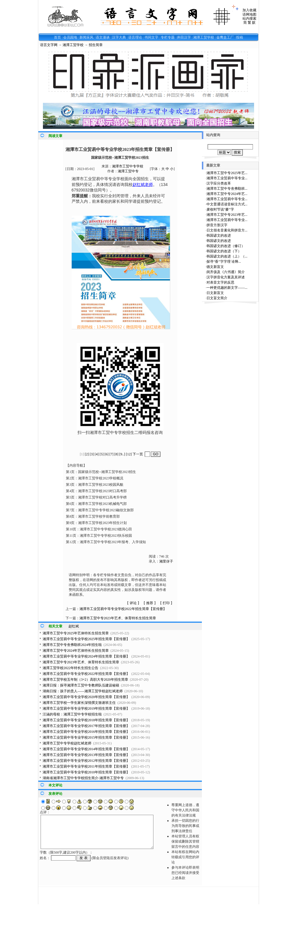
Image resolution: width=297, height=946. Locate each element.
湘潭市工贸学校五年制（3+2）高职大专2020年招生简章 (85, 679)
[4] (97, 454)
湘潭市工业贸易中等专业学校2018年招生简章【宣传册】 (86, 720)
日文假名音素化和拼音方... (227, 230)
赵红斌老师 (143, 184)
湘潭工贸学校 (203, 37)
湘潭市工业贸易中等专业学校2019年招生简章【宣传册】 (86, 708)
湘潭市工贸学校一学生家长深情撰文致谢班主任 (79, 703)
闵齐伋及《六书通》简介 (226, 272)
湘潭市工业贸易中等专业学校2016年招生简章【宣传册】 (86, 732)
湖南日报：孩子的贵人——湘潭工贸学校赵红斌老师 (83, 691)
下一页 (138, 454)
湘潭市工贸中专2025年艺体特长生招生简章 (76, 633)
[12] (129, 454)
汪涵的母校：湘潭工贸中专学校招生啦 (72, 714)
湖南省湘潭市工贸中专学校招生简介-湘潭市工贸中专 (83, 778)
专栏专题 (168, 37)
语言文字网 (48, 45)
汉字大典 (119, 37)
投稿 (239, 37)
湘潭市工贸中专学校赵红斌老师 (67, 743)
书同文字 (151, 37)
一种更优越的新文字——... (227, 288)
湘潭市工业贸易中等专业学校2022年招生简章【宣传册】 (122, 609)
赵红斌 (73, 626)
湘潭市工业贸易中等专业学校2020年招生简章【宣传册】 (86, 697)
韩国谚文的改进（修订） (226, 246)
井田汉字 (184, 37)
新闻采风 (86, 37)
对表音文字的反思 (220, 282)
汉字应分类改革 (219, 183)
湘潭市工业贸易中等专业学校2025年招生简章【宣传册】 (86, 639)
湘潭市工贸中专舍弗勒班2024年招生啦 (72, 645)
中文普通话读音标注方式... (227, 204)
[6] (106, 454)
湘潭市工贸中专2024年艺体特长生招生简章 (76, 651)
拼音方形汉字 (217, 225)
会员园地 (70, 37)
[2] (87, 454)
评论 (133, 603)
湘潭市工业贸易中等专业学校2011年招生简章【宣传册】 (86, 766)
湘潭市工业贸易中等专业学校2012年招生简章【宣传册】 (86, 761)
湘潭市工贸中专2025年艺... (227, 173)
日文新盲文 (215, 293)
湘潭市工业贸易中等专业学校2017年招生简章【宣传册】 (86, 726)
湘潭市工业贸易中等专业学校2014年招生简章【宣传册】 (86, 749)
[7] (111, 454)
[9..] (122, 454)
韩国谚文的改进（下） (224, 251)
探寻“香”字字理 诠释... (224, 262)
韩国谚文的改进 (219, 235)
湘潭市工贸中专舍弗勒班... (227, 189)
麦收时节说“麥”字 (220, 209)
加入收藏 (249, 10)
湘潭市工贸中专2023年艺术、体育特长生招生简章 (117, 618)
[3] (92, 454)
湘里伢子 (166, 561)
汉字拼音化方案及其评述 (226, 277)
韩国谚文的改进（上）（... (227, 256)
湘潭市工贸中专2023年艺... (227, 215)
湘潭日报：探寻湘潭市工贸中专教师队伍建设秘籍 (81, 685)
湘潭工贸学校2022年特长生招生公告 (70, 668)
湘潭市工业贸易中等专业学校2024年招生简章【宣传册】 (86, 656)
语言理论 (135, 37)
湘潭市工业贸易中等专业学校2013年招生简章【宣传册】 (86, 755)
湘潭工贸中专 (128, 171)
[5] (101, 454)
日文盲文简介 (217, 298)
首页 (57, 37)
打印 (166, 603)
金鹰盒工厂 (225, 37)
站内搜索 (249, 19)
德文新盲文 (215, 267)
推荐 (149, 603)
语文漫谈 (103, 37)
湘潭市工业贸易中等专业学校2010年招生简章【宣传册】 (86, 772)
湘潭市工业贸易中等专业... (227, 178)
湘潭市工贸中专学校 (127, 166)
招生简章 (96, 45)
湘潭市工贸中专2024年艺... (227, 194)
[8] (116, 454)
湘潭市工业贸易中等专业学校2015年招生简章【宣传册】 (86, 737)
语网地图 (249, 14)
